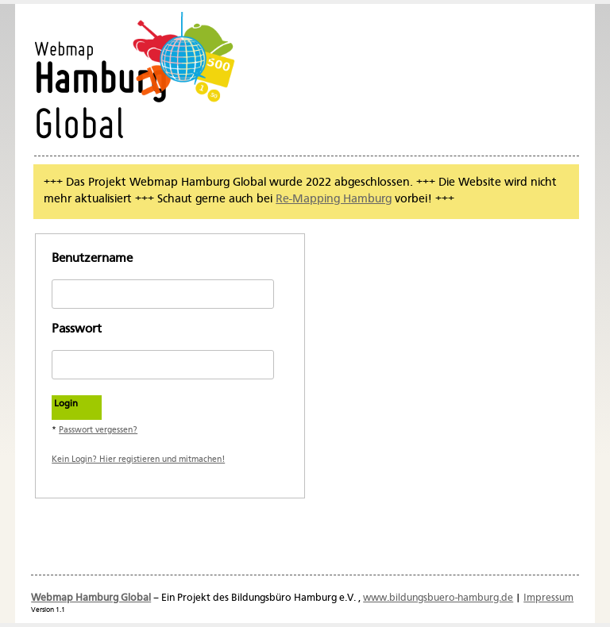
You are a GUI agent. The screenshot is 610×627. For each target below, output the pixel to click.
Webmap (64, 50)
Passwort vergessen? (98, 430)
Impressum (548, 598)
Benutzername (92, 258)
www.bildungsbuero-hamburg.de (438, 598)
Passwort (77, 329)
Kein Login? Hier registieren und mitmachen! (138, 459)
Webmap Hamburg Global (91, 598)
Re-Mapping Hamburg (334, 199)
